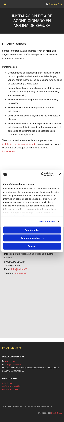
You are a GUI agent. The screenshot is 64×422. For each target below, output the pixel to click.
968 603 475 (21, 273)
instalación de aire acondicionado (19, 144)
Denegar (32, 246)
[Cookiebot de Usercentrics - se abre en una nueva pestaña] (41, 174)
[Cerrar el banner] (60, 174)
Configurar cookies (32, 238)
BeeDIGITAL (56, 413)
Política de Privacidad (11, 386)
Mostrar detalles (47, 221)
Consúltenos (8, 151)
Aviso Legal (7, 383)
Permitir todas (32, 230)
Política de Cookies (10, 389)
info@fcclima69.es (20, 269)
